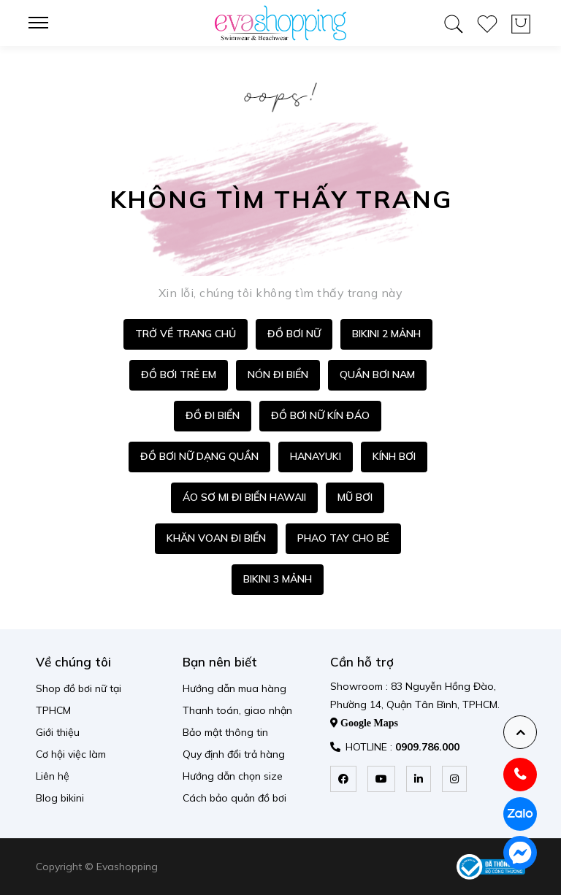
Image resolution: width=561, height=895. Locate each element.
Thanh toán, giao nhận (237, 710)
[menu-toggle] (43, 22)
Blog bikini (60, 797)
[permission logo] (491, 867)
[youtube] (381, 779)
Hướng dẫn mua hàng (234, 688)
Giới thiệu (58, 732)
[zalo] (520, 814)
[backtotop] (520, 732)
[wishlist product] (487, 21)
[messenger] (520, 852)
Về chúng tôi (73, 661)
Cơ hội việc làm (71, 754)
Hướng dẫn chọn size (233, 776)
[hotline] (520, 774)
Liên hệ (52, 776)
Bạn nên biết (220, 661)
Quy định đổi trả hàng (234, 754)
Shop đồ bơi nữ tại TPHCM (78, 699)
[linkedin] (418, 779)
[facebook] (343, 779)
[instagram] (454, 779)
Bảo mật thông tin (225, 732)
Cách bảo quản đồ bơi (234, 797)
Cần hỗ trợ (362, 661)
